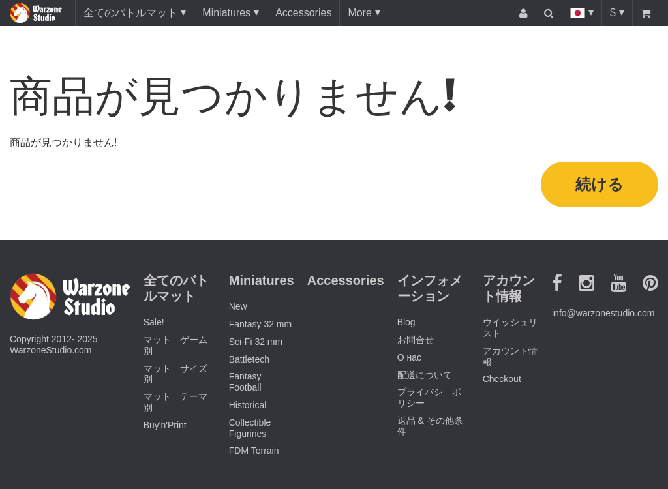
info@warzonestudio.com (603, 313)
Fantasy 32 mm (260, 324)
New (238, 306)
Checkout (502, 379)
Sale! (154, 322)
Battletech (249, 359)
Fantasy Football (245, 382)
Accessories (303, 12)
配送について (424, 375)
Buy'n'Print (165, 425)
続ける (599, 184)
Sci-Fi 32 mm (255, 341)
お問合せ (415, 339)
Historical (248, 405)
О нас (409, 357)
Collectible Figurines (250, 428)
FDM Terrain (254, 450)
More (359, 12)
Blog (406, 322)
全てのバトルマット (130, 12)
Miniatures (226, 12)
